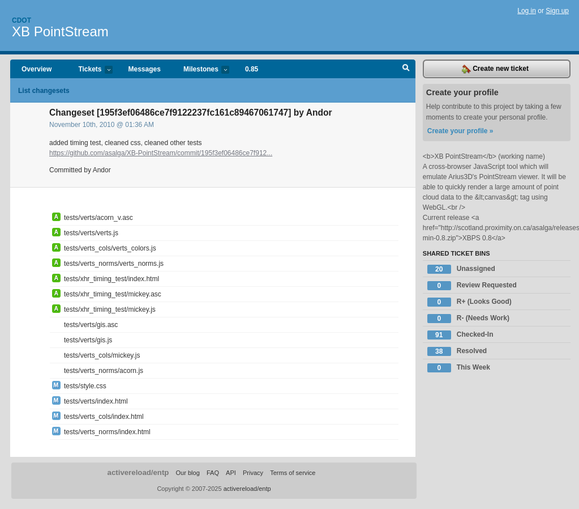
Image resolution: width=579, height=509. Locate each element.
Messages (144, 69)
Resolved (457, 351)
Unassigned (461, 269)
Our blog (188, 472)
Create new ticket (495, 69)
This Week (458, 367)
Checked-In (460, 335)
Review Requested (472, 285)
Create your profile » (460, 131)
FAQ (213, 472)
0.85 (251, 69)
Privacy (253, 472)
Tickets (89, 70)
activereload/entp (138, 472)
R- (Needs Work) (468, 318)
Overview (37, 69)
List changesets (44, 91)
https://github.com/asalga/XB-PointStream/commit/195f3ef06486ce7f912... (160, 153)
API (231, 472)
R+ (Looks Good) (469, 302)
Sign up (557, 11)
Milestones (200, 70)
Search (406, 69)
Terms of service (292, 472)
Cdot (21, 20)
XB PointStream (60, 31)
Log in (526, 11)
